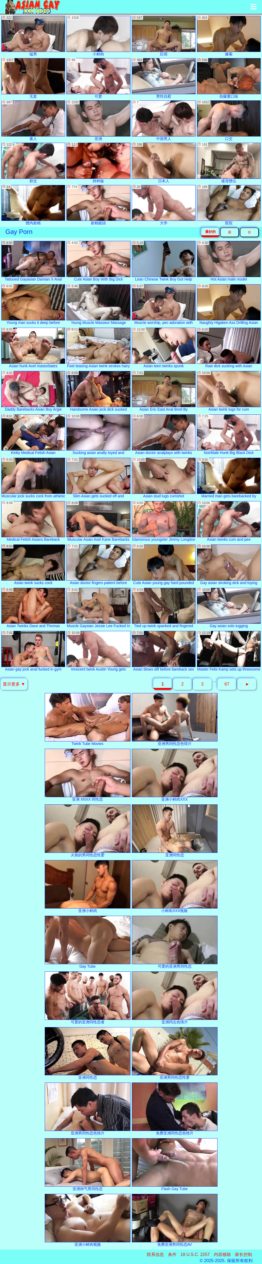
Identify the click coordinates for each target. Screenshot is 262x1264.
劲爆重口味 (229, 78)
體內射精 (33, 205)
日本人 (164, 163)
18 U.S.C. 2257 (195, 1254)
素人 (33, 120)
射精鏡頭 (98, 205)
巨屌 (164, 36)
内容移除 (222, 1254)
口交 (229, 120)
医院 (229, 205)
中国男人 (164, 120)
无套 (33, 78)
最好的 (210, 232)
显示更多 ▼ (14, 684)
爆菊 (229, 36)
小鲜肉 (98, 36)
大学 (164, 205)
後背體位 (229, 163)
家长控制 (243, 1254)
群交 (33, 163)
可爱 (98, 78)
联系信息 (155, 1254)
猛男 (33, 36)
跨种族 (98, 163)
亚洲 (98, 120)
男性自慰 (164, 78)
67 (226, 684)
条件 (172, 1254)
